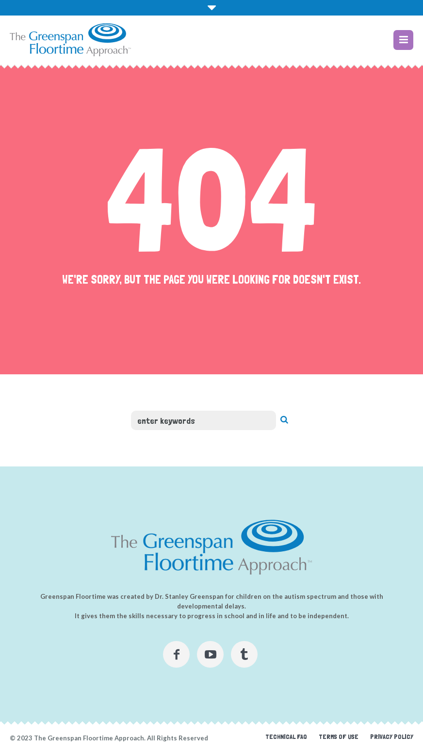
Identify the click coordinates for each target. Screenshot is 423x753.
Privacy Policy (391, 736)
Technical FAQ (286, 736)
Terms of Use (338, 736)
